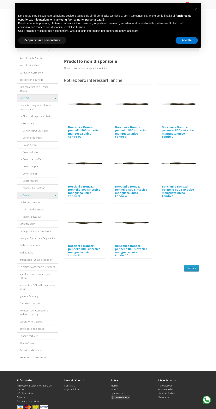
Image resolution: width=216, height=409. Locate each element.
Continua (191, 268)
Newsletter (164, 397)
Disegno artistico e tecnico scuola (34, 89)
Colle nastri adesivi (30, 245)
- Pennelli (25, 195)
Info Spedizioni (25, 393)
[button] (196, 9)
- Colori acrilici (28, 145)
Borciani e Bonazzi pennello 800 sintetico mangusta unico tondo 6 (178, 191)
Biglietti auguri (27, 224)
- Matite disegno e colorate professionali (35, 107)
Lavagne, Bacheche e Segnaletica (37, 238)
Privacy (21, 397)
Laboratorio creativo (31, 321)
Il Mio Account (165, 385)
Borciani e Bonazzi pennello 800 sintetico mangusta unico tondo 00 (84, 132)
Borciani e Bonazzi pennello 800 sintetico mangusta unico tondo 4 (131, 191)
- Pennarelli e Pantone (32, 188)
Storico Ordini (165, 389)
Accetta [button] (187, 40)
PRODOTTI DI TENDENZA (33, 357)
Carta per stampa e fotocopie (36, 231)
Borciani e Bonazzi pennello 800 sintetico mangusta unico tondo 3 (84, 191)
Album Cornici (27, 343)
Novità (114, 389)
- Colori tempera (29, 166)
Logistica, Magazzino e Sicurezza (37, 267)
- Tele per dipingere (31, 209)
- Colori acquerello (31, 137)
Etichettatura (26, 252)
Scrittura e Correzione (32, 72)
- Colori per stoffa (30, 159)
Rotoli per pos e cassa (32, 328)
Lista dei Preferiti (167, 393)
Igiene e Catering (29, 296)
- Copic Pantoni (29, 180)
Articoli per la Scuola (31, 58)
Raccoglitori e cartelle (31, 79)
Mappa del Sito (72, 389)
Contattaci (69, 385)
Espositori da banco (31, 350)
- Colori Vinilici (28, 173)
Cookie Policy (122, 397)
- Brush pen (27, 123)
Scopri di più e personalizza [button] (42, 40)
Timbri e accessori (30, 303)
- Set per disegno (30, 202)
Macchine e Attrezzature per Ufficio (35, 276)
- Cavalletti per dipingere (34, 130)
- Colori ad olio (29, 152)
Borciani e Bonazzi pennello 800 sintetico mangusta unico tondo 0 (131, 132)
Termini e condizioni (28, 401)
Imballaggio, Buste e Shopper (36, 259)
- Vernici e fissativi (30, 216)
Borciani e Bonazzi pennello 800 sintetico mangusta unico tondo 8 (84, 250)
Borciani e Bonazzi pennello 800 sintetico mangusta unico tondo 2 (178, 132)
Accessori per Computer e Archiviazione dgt (34, 312)
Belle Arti (24, 98)
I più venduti (117, 393)
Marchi (114, 385)
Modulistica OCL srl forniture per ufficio (37, 287)
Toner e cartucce (29, 336)
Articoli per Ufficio (29, 65)
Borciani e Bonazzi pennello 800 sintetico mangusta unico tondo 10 (131, 250)
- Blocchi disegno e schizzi (35, 116)
